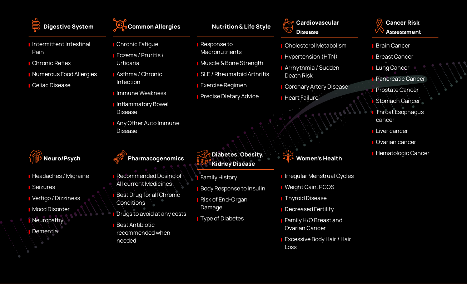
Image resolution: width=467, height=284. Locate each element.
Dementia (45, 231)
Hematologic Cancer (402, 153)
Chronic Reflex (51, 63)
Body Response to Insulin (232, 188)
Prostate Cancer (397, 90)
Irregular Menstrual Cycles (319, 176)
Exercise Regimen (223, 85)
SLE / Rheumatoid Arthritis (234, 74)
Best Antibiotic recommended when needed (143, 232)
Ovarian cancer (396, 142)
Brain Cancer (393, 45)
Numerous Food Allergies (64, 74)
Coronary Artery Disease (316, 86)
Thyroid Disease (306, 198)
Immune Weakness (141, 93)
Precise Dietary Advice (229, 96)
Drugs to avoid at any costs (151, 214)
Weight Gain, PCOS (309, 187)
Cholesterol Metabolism (316, 45)
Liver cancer (392, 131)
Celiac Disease (51, 85)
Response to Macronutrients (221, 48)
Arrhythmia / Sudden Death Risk (312, 71)
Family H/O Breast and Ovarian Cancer (313, 224)
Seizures (43, 187)
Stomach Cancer (398, 101)
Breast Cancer (394, 56)
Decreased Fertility (309, 209)
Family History (218, 177)
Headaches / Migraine (60, 176)
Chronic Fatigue (137, 44)
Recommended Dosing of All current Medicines (149, 180)
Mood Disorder (51, 209)
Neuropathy (47, 220)
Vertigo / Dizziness (56, 198)
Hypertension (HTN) (311, 56)
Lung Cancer (392, 67)
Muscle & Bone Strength (231, 63)
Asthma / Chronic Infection (139, 78)
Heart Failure (301, 97)
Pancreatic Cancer (400, 79)
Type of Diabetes (222, 218)
